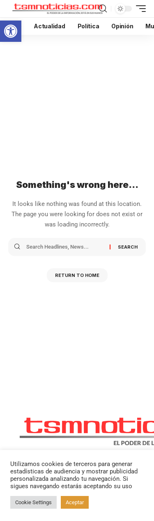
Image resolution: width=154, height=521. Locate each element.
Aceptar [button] (75, 502)
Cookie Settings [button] (33, 502)
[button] (10, 31)
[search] (103, 8)
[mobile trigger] (139, 8)
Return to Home (77, 275)
